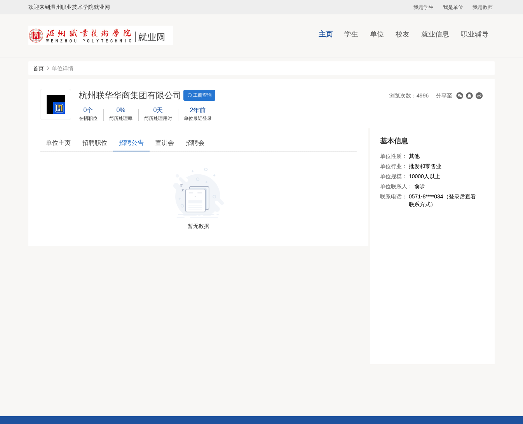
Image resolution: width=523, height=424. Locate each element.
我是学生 (423, 7)
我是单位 (453, 7)
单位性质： (393, 156)
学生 (351, 34)
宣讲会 (164, 142)
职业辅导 (475, 34)
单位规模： (393, 176)
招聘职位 (94, 142)
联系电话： (393, 196)
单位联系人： (396, 186)
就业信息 (435, 34)
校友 (403, 34)
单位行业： (393, 166)
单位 (377, 34)
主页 (326, 34)
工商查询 (199, 95)
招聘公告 (131, 142)
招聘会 (195, 142)
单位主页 (58, 142)
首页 (38, 68)
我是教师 (482, 7)
